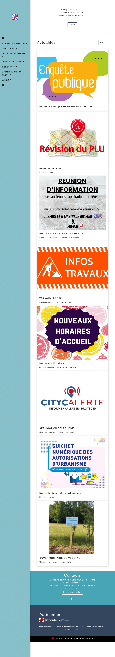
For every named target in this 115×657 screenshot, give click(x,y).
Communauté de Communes (54, 620)
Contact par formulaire (72, 592)
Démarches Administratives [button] (14, 53)
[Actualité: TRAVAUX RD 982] (72, 273)
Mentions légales (46, 627)
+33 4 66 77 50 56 (72, 588)
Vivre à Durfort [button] (9, 48)
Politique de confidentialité (67, 627)
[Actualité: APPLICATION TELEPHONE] (72, 403)
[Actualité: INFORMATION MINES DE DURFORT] (72, 208)
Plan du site (98, 627)
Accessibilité (85, 627)
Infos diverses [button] (8, 67)
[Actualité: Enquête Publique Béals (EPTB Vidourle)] (72, 80)
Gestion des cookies (72, 630)
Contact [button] (6, 80)
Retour (72, 25)
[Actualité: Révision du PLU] (72, 143)
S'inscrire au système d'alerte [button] (11, 73)
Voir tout (103, 42)
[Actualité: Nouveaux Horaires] (72, 338)
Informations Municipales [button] (13, 43)
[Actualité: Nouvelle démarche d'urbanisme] (72, 468)
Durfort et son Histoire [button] (12, 62)
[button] (15, 38)
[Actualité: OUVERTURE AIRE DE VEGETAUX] (72, 533)
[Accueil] (15, 17)
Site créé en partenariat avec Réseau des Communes (72, 638)
